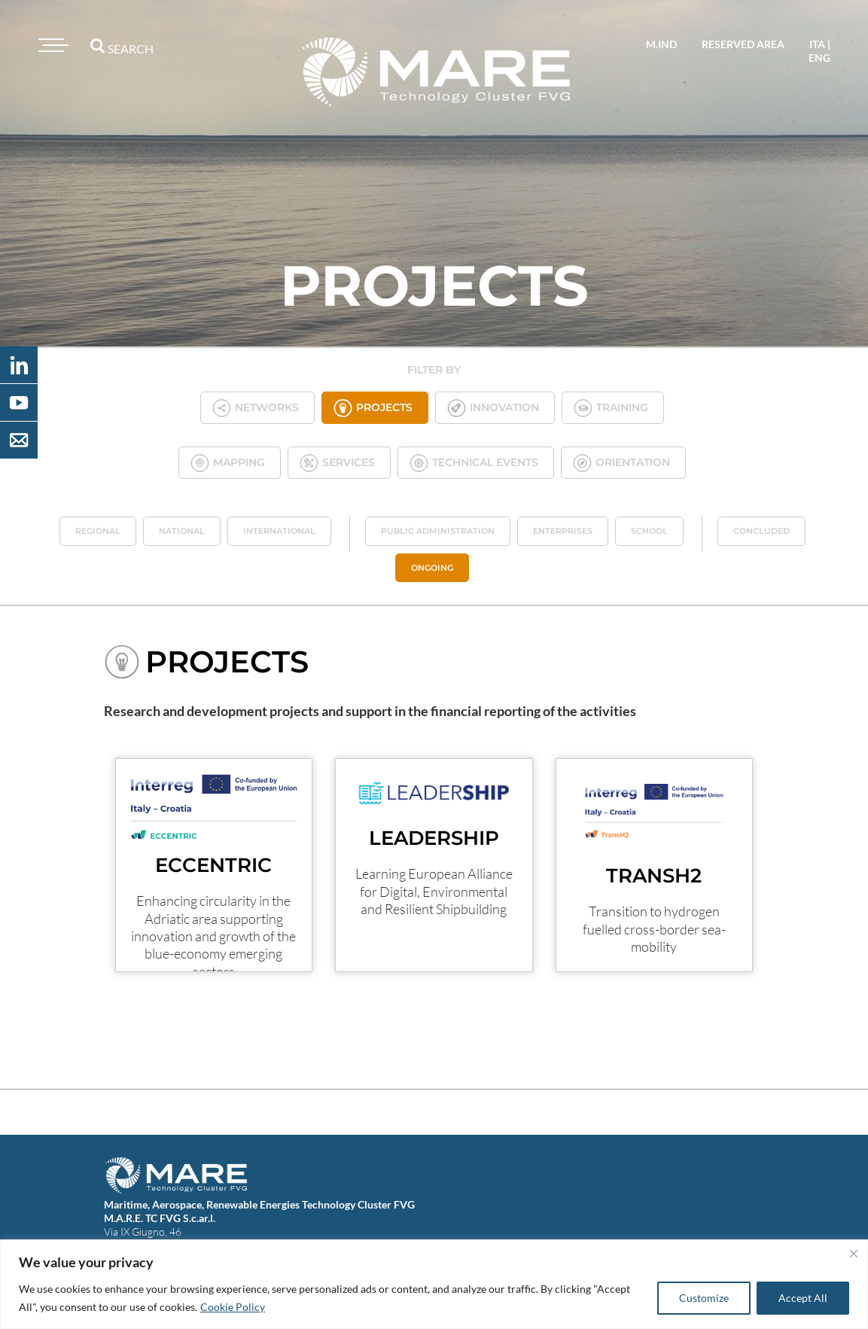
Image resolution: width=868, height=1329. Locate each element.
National (182, 531)
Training (611, 407)
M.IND (661, 44)
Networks (255, 407)
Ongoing (432, 567)
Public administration (438, 531)
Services (337, 462)
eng (819, 57)
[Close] (853, 1253)
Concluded (761, 531)
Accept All (802, 1297)
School (649, 531)
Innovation (493, 407)
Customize (704, 1297)
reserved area (743, 44)
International (279, 531)
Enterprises (562, 531)
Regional (97, 531)
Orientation (621, 462)
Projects (373, 407)
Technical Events (474, 462)
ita (817, 44)
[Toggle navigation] (51, 45)
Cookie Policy (232, 1306)
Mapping (227, 462)
